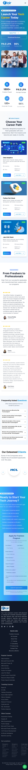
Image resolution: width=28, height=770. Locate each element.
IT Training (14, 642)
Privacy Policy (9, 764)
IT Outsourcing (14, 646)
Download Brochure (14, 37)
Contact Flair (14, 649)
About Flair (14, 639)
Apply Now (14, 33)
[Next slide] (25, 472)
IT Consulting (14, 644)
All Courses (14, 637)
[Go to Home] (5, 609)
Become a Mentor (14, 651)
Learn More (20, 175)
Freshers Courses (14, 635)
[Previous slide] (3, 472)
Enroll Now (7, 175)
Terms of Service (18, 764)
